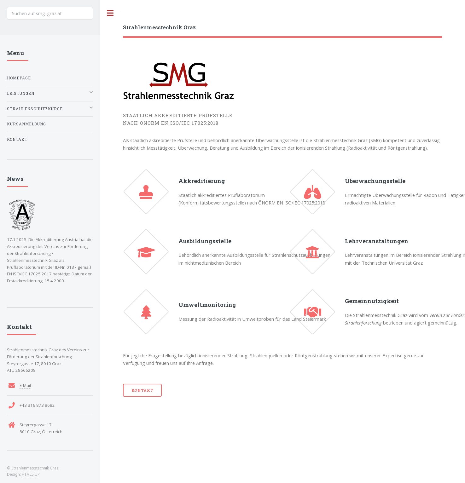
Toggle (110, 13)
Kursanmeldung (26, 124)
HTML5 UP (31, 474)
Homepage (19, 78)
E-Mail (25, 385)
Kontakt (142, 390)
